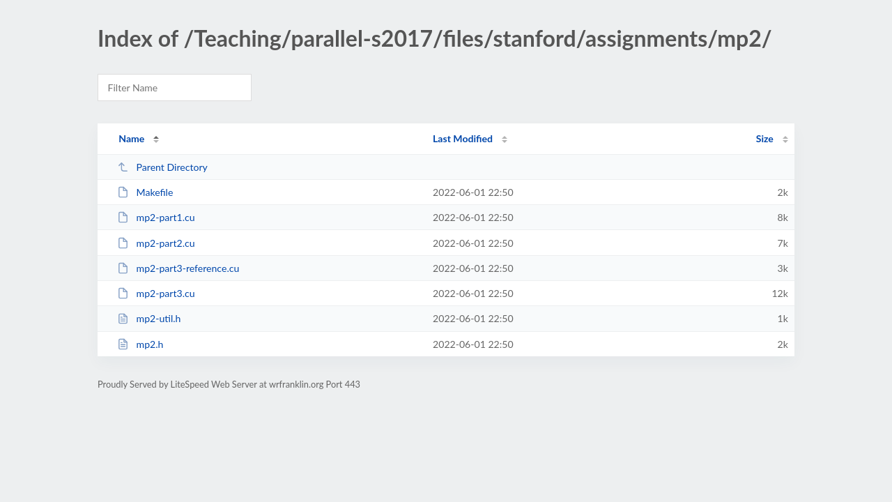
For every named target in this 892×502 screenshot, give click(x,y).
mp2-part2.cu (155, 243)
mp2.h (140, 344)
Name (131, 138)
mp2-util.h (148, 318)
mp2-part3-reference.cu (178, 268)
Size (765, 138)
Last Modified (463, 138)
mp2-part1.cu (155, 217)
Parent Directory (162, 167)
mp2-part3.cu (155, 293)
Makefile (145, 192)
